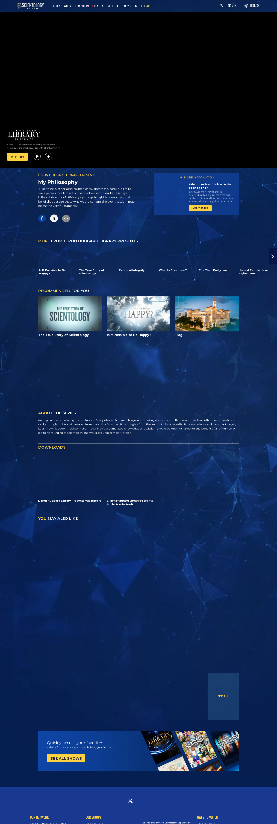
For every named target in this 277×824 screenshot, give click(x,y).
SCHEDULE (113, 6)
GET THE (143, 6)
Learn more (200, 207)
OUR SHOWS (82, 6)
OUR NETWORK (62, 6)
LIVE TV (99, 6)
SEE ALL (223, 696)
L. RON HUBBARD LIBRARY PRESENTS (67, 175)
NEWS (127, 6)
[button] (273, 256)
